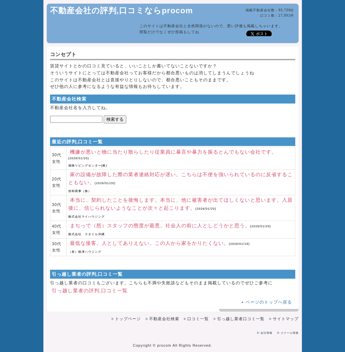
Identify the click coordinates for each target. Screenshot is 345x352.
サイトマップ (286, 319)
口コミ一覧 (198, 319)
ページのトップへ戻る (269, 302)
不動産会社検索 (164, 319)
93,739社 (286, 10)
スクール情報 (290, 332)
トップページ (128, 319)
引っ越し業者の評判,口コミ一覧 (90, 290)
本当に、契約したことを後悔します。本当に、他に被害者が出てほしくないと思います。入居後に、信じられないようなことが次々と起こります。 (180, 207)
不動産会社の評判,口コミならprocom (121, 10)
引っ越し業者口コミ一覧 (240, 319)
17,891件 (286, 15)
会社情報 (266, 332)
